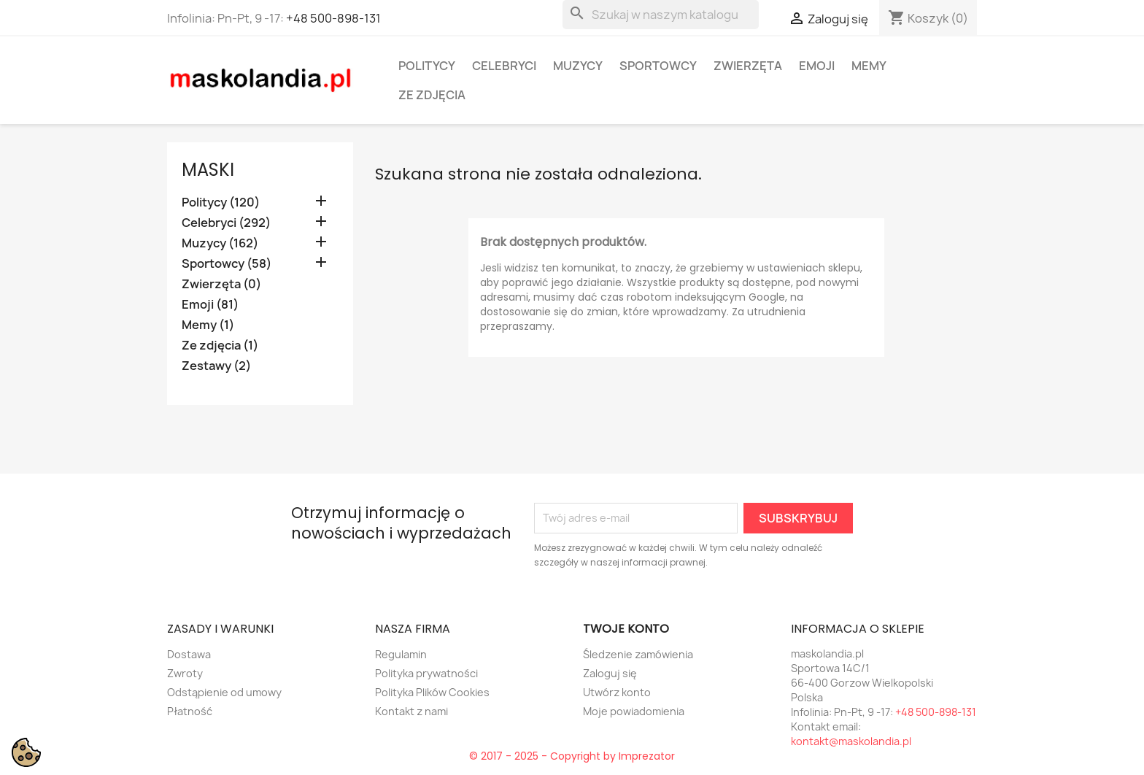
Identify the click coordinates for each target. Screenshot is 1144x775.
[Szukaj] (661, 14)
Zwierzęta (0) (221, 284)
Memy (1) (208, 325)
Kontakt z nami (411, 711)
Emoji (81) (210, 304)
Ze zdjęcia (431, 95)
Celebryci (504, 66)
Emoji (817, 66)
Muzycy (578, 66)
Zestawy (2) (216, 366)
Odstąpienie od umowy (224, 692)
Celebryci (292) (226, 223)
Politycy (426, 66)
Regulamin (401, 654)
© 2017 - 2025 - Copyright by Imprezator (572, 756)
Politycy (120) (221, 202)
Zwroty (185, 673)
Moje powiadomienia (633, 711)
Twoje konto (626, 628)
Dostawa (189, 654)
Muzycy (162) (220, 243)
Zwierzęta (748, 66)
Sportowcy (658, 66)
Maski (208, 170)
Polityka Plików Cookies (432, 692)
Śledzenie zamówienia (638, 654)
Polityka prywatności (426, 673)
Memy (868, 66)
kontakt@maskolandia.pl (851, 741)
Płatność (189, 711)
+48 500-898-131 (333, 18)
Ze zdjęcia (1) (220, 345)
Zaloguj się (610, 673)
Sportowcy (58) (226, 263)
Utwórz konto (617, 692)
